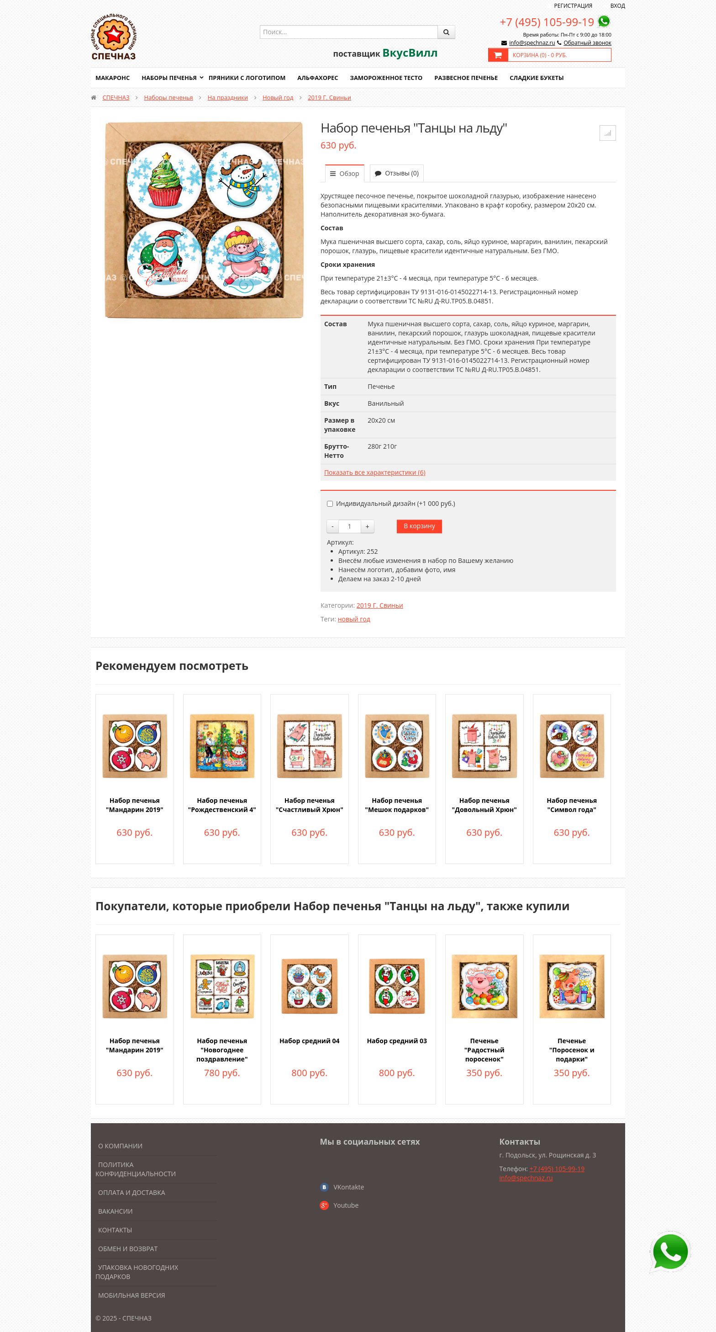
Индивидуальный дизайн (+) (391, 503)
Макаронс (112, 78)
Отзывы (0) (397, 173)
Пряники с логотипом (248, 78)
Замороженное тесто (388, 78)
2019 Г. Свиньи (329, 97)
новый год (354, 619)
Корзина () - (540, 55)
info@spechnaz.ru (532, 43)
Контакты (115, 1230)
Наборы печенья (169, 78)
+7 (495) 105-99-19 (547, 21)
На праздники (228, 97)
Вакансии (115, 1211)
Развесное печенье (468, 78)
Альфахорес (319, 78)
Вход (618, 6)
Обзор (344, 173)
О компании (120, 1145)
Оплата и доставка (131, 1192)
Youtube (345, 1205)
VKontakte (348, 1187)
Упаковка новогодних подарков (136, 1272)
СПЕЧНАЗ (115, 97)
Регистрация (573, 6)
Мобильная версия (131, 1295)
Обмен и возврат (128, 1248)
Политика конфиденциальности (135, 1169)
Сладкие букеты (539, 78)
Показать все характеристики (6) (375, 472)
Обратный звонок (587, 43)
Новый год (278, 97)
